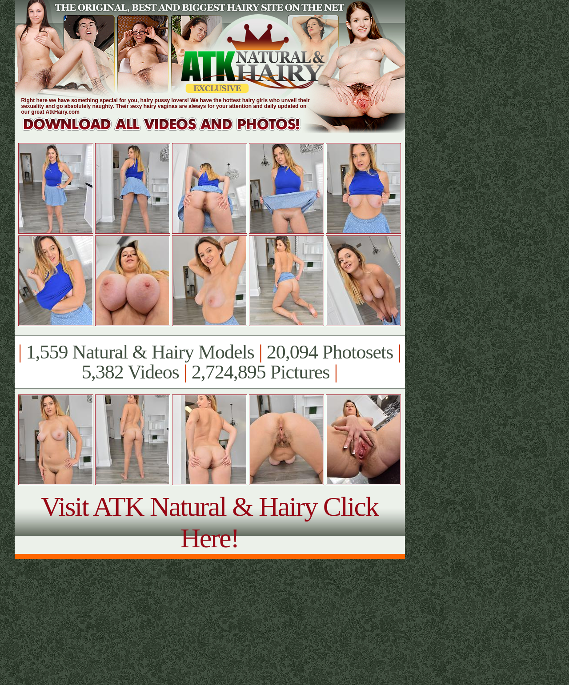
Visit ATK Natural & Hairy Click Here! (209, 522)
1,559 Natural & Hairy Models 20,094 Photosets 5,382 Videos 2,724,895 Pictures (209, 362)
